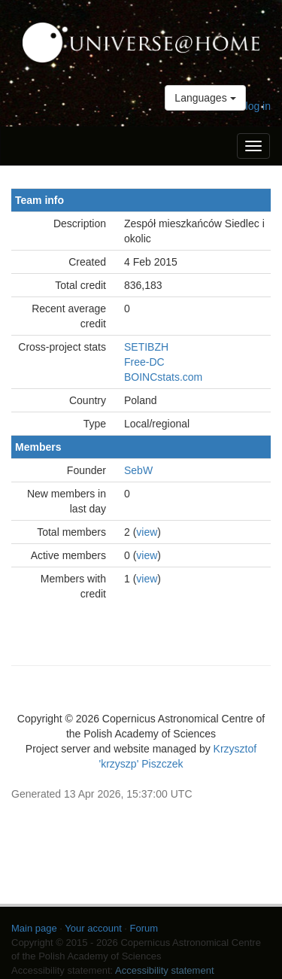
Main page (34, 928)
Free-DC (144, 362)
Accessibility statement (164, 970)
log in (258, 106)
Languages (204, 98)
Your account (93, 928)
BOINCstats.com (163, 377)
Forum (144, 928)
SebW (138, 470)
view (146, 532)
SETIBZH (146, 347)
